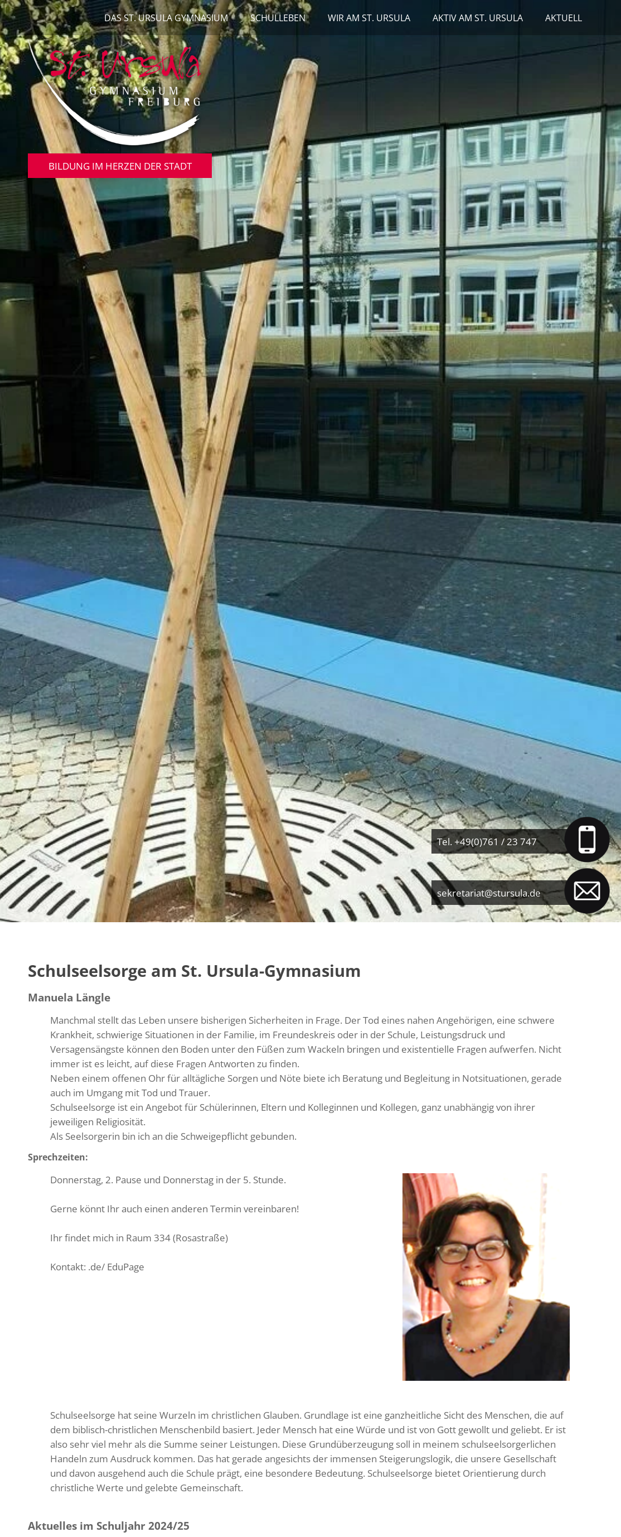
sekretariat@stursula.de (489, 892)
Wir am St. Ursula (369, 18)
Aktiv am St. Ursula (478, 18)
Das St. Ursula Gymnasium (166, 18)
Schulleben (277, 18)
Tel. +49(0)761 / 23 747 (487, 841)
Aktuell (563, 18)
